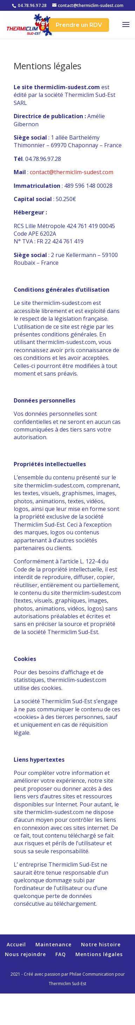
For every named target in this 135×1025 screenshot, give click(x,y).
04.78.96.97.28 (32, 5)
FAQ (60, 954)
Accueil (16, 944)
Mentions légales (99, 954)
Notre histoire (101, 944)
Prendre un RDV (79, 25)
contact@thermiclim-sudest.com (71, 172)
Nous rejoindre (25, 954)
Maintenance (53, 944)
